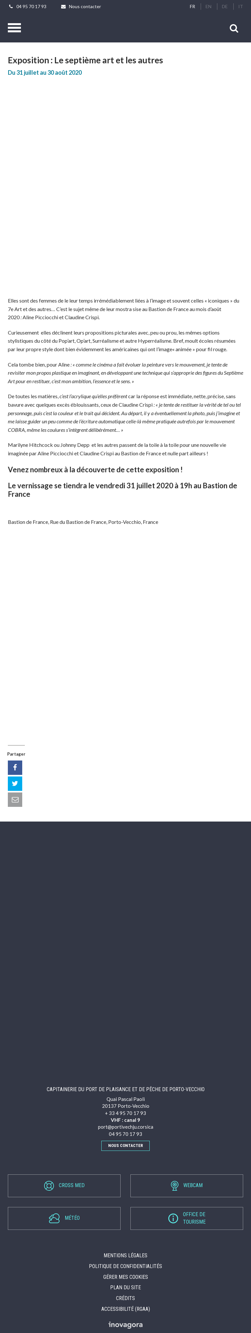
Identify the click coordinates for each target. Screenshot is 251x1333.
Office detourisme (187, 1218)
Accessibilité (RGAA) (125, 1309)
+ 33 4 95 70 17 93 (125, 1113)
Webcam (187, 1186)
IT (240, 6)
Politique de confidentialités (125, 1266)
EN (208, 6)
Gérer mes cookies (125, 1277)
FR (192, 6)
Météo (64, 1218)
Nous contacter (125, 1145)
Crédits (125, 1298)
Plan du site (125, 1287)
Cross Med (64, 1186)
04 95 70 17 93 (125, 1134)
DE (225, 6)
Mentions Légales (125, 1255)
